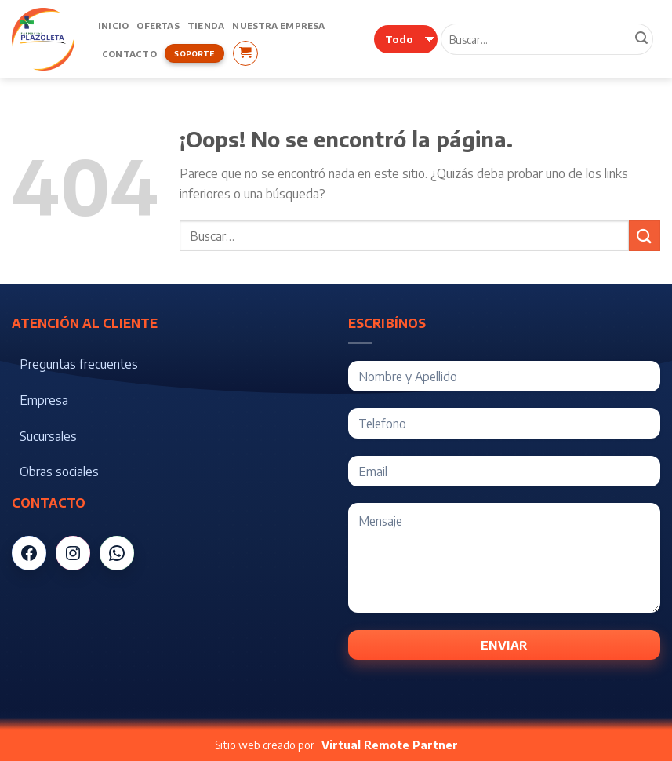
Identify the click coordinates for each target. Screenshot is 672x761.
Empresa (44, 400)
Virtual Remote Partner (389, 745)
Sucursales (48, 436)
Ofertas (158, 25)
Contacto (129, 53)
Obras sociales (59, 471)
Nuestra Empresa (278, 25)
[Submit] (644, 235)
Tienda (205, 25)
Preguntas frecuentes (79, 364)
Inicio (113, 25)
